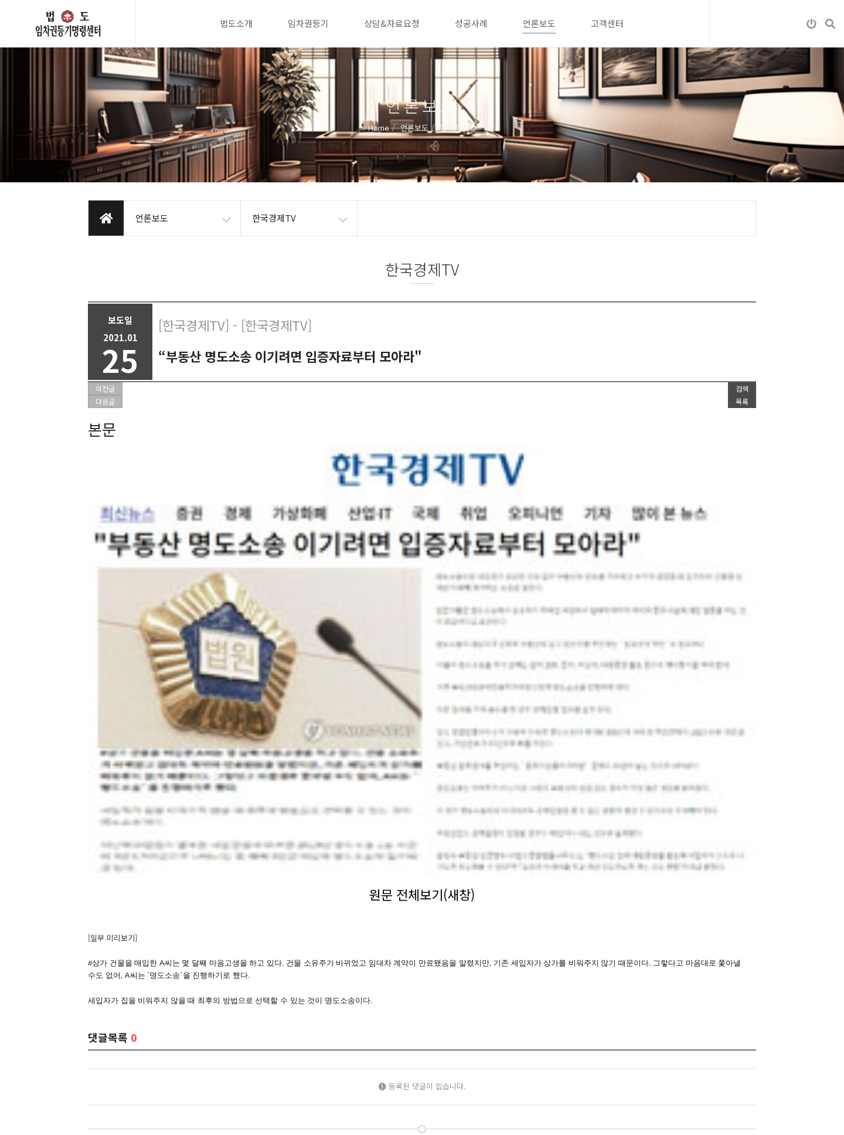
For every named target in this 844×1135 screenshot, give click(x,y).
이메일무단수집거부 (190, 1116)
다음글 (105, 401)
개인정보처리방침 (116, 1116)
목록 (742, 401)
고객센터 (607, 23)
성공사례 (471, 23)
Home (378, 126)
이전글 (105, 388)
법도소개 (236, 23)
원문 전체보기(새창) (422, 565)
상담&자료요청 (392, 23)
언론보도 (539, 23)
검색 (742, 388)
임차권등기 (308, 23)
